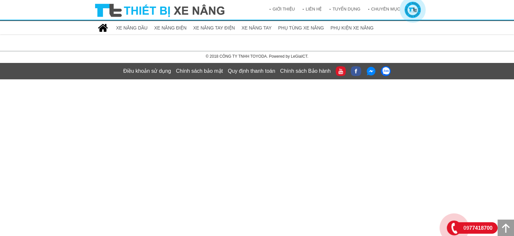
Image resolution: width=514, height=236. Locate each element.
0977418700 (478, 228)
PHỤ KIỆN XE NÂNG (352, 27)
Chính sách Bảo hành (305, 71)
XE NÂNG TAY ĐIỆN (214, 27)
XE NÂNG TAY (257, 27)
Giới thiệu (283, 9)
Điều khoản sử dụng (147, 71)
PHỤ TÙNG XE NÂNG (301, 27)
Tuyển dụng (346, 9)
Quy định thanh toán (251, 71)
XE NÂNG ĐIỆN (170, 27)
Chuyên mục (385, 9)
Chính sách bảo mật (199, 71)
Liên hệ (314, 9)
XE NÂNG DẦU (132, 27)
